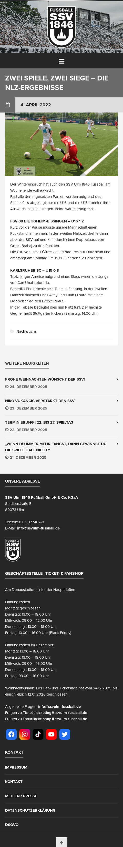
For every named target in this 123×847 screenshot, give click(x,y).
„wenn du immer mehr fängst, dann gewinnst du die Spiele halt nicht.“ (56, 447)
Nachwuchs (26, 331)
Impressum (16, 767)
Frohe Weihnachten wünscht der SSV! (45, 379)
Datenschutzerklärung (30, 810)
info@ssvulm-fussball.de (38, 528)
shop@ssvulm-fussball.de (65, 719)
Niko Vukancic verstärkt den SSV (40, 401)
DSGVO (11, 825)
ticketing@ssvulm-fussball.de (61, 712)
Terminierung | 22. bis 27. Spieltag (39, 422)
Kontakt (14, 782)
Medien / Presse (21, 796)
